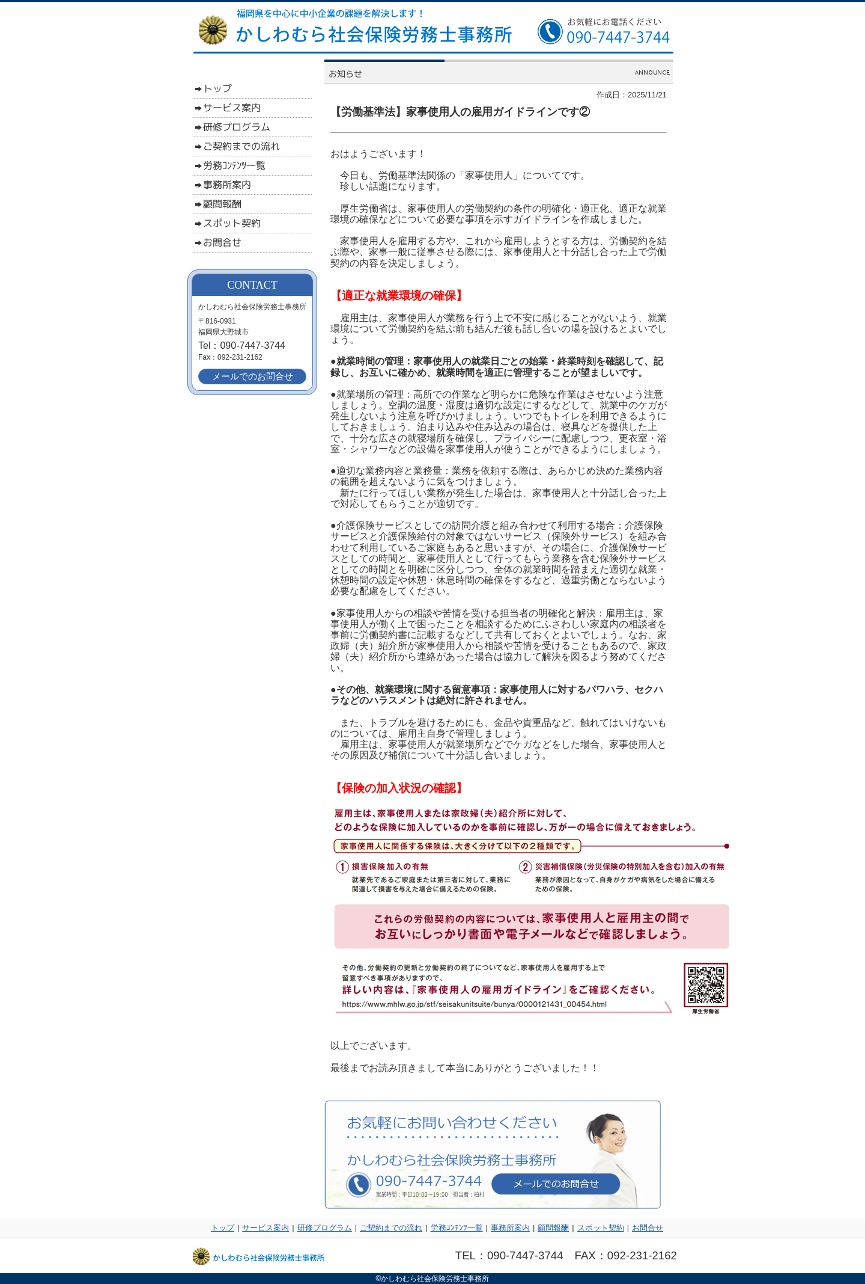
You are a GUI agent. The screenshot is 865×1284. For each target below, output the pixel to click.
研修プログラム (324, 1227)
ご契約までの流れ (391, 1227)
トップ (222, 1227)
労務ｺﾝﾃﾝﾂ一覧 (457, 1227)
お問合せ (647, 1227)
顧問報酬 (553, 1227)
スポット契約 (600, 1227)
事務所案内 (510, 1227)
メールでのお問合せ (252, 376)
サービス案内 (265, 1227)
